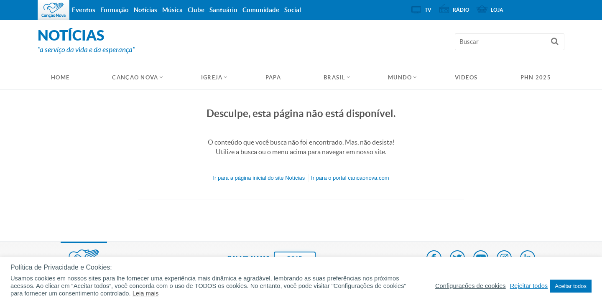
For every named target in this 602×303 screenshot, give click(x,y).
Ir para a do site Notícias (259, 178)
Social (292, 9)
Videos (466, 77)
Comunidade (260, 9)
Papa (273, 77)
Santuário (223, 9)
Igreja (212, 77)
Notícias (145, 9)
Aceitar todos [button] (571, 286)
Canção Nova (135, 77)
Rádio (461, 10)
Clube (196, 9)
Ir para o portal (350, 178)
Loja (497, 10)
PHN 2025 (535, 77)
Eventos (83, 9)
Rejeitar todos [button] (529, 286)
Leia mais (146, 293)
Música (172, 9)
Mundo (400, 77)
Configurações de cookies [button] (470, 286)
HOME (60, 77)
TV (428, 10)
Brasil (334, 77)
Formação (114, 9)
